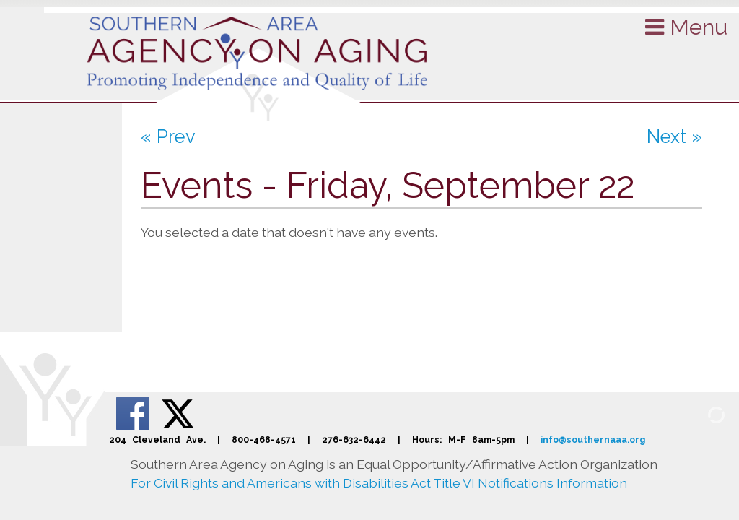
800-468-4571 (264, 439)
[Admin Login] (699, 413)
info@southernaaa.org (593, 439)
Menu (686, 27)
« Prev (168, 136)
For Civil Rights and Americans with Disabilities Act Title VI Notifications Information (379, 482)
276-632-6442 (354, 439)
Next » (674, 136)
